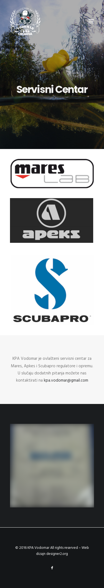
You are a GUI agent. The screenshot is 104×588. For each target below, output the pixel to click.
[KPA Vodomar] (25, 21)
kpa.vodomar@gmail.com (66, 380)
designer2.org (57, 554)
